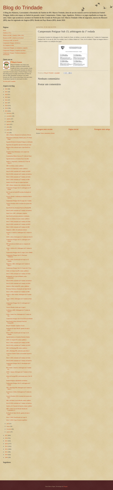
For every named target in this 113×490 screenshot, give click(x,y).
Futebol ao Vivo (7, 33)
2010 (6, 454)
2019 (6, 108)
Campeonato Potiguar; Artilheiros (11, 43)
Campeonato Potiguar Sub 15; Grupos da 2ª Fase (18, 268)
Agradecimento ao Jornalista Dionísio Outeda (18, 337)
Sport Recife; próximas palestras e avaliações (17, 216)
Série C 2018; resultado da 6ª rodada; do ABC (18, 227)
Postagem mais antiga (102, 129)
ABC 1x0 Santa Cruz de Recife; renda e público (18, 400)
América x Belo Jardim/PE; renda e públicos (17, 286)
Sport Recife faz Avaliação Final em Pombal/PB (18, 207)
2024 (6, 94)
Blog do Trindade (23, 7)
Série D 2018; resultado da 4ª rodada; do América (19, 280)
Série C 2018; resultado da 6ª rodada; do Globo (18, 221)
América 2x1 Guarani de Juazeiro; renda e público (19, 406)
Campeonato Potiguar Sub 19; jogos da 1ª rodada (18, 200)
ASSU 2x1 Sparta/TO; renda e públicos (16, 339)
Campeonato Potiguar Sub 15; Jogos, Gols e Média (19, 252)
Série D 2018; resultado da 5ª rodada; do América (19, 210)
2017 (6, 435)
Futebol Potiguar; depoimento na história (16, 380)
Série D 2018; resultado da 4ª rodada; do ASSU (18, 283)
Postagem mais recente (44, 129)
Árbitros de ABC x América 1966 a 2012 (13, 35)
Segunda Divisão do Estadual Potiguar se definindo (19, 142)
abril (8, 423)
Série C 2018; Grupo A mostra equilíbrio (16, 420)
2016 (6, 438)
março (8, 426)
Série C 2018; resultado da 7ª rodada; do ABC (18, 179)
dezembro (9, 113)
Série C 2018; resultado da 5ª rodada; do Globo (18, 273)
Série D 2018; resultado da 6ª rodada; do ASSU (18, 171)
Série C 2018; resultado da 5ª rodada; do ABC (18, 291)
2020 (6, 105)
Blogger (65, 486)
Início (4, 30)
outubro (9, 119)
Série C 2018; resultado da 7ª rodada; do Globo (18, 177)
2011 (6, 452)
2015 (6, 441)
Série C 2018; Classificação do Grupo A (16, 417)
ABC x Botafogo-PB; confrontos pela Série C (18, 351)
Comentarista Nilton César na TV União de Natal (18, 156)
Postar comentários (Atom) (48, 133)
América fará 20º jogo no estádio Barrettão (17, 182)
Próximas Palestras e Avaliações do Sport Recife (18, 289)
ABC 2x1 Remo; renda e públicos (15, 165)
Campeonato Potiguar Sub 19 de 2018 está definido (19, 318)
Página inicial (73, 129)
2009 (6, 457)
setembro (9, 121)
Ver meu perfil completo (9, 81)
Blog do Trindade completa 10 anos (15, 325)
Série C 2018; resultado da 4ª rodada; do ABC (18, 342)
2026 (6, 89)
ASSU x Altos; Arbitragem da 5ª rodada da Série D (19, 237)
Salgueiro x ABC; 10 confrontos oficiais (16, 230)
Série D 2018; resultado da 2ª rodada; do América (19, 403)
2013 (6, 446)
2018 (6, 111)
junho (8, 130)
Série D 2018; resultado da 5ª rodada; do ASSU (18, 224)
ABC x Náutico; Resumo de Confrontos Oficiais (18, 135)
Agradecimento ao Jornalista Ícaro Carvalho (17, 158)
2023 (6, 97)
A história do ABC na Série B (10, 40)
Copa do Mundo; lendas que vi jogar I (16, 307)
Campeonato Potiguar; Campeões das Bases (14, 50)
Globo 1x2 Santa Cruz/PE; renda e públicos (17, 271)
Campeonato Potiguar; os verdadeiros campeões (15, 48)
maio (8, 132)
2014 (6, 443)
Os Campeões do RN (8, 45)
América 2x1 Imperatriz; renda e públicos (17, 168)
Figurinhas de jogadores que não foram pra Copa (18, 144)
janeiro (8, 432)
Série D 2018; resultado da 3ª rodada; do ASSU (18, 345)
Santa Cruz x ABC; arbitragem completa (16, 213)
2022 (6, 100)
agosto (8, 124)
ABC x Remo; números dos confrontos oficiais (18, 185)
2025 (6, 91)
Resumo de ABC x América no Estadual (13, 38)
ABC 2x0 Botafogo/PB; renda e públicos (16, 348)
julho (8, 127)
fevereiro (9, 429)
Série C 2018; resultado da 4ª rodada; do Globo (18, 358)
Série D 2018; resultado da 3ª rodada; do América (19, 360)
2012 (6, 449)
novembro (9, 116)
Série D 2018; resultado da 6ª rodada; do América (19, 174)
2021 (6, 102)
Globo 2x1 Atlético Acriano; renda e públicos (17, 218)
